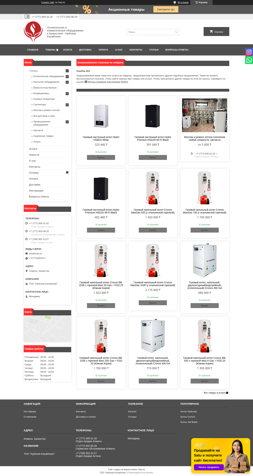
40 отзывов (183, 2)
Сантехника (39, 104)
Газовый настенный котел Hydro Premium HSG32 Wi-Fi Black (101, 211)
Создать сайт (47, 2)
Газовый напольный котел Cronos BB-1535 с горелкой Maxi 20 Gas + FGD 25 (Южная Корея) (101, 285)
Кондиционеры (41, 93)
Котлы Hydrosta (188, 411)
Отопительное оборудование (48, 76)
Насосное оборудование (46, 82)
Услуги (67, 49)
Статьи (153, 49)
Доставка (85, 49)
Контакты (135, 49)
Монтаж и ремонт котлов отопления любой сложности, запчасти (204, 138)
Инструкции (36, 190)
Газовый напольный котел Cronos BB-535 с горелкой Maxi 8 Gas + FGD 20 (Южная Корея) (204, 360)
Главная (32, 49)
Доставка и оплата (86, 416)
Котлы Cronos (187, 416)
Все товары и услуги (214, 392)
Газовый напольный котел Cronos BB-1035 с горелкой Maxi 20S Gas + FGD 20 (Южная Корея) (101, 360)
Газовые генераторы (44, 99)
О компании (30, 416)
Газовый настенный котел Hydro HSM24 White (101, 138)
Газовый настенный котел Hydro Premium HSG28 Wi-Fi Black (153, 138)
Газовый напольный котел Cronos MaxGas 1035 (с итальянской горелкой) (153, 284)
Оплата (103, 49)
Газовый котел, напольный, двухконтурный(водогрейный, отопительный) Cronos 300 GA (204, 285)
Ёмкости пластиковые (45, 87)
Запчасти (38, 130)
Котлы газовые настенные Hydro (108, 81)
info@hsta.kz (35, 253)
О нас (119, 49)
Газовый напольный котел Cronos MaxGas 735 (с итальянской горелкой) (204, 211)
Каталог (132, 411)
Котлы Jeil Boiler (188, 422)
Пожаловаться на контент (140, 472)
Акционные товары (43, 136)
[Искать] (176, 32)
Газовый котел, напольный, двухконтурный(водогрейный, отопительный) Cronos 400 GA (153, 360)
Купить (101, 157)
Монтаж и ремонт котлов (46, 110)
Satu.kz (141, 469)
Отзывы (34, 172)
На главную (30, 411)
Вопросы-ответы (177, 49)
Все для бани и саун (44, 116)
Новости (34, 154)
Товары (50, 49)
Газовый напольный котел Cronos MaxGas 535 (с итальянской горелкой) (153, 211)
